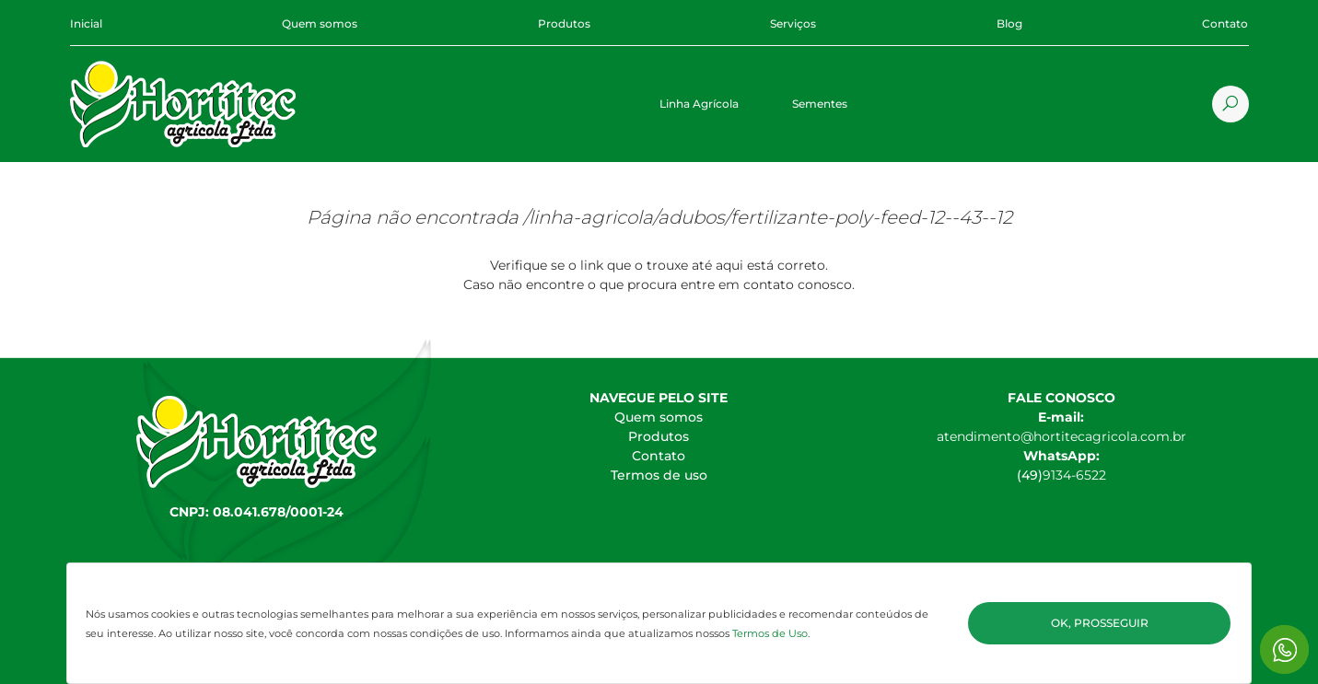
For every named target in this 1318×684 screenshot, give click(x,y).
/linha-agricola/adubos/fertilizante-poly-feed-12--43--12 (767, 217)
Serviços (793, 23)
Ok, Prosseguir (1100, 623)
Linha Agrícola (699, 103)
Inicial (86, 23)
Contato (1225, 23)
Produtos (564, 23)
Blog (1009, 23)
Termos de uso (659, 475)
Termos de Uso (770, 633)
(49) (1030, 475)
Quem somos (319, 23)
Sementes (819, 103)
